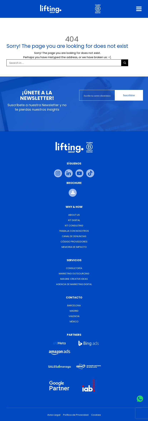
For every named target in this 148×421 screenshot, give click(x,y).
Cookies (96, 415)
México (74, 321)
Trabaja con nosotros (74, 231)
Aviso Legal (53, 415)
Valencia (74, 316)
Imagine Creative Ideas (74, 279)
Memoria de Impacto (74, 247)
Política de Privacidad (75, 415)
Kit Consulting (74, 225)
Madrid (74, 311)
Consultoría (74, 268)
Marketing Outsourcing (74, 273)
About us (74, 215)
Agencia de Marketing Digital (74, 284)
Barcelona (74, 305)
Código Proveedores (74, 241)
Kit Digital (74, 220)
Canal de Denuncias (74, 236)
